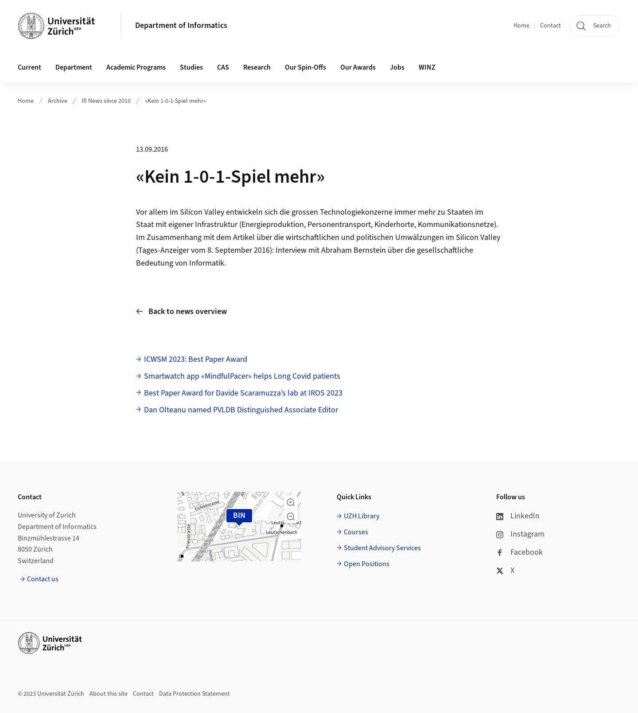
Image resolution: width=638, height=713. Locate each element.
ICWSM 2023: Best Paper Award (195, 359)
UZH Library (361, 516)
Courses (356, 532)
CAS (223, 67)
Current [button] (29, 67)
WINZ (427, 67)
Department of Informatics (181, 25)
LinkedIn (518, 515)
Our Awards (358, 67)
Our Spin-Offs (305, 67)
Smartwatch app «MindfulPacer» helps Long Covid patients (242, 376)
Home (521, 25)
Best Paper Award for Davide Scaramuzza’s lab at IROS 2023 (243, 393)
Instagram (520, 534)
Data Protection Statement (194, 693)
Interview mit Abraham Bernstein (331, 250)
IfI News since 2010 (106, 101)
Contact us (42, 579)
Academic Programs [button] (136, 67)
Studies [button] (191, 67)
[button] (291, 502)
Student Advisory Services (382, 548)
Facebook (519, 552)
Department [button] (73, 67)
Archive (57, 101)
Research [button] (257, 67)
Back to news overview (181, 311)
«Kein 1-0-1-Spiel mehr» (175, 101)
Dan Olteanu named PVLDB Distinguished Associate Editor (241, 409)
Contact (550, 25)
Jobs (397, 67)
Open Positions (366, 564)
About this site (108, 693)
